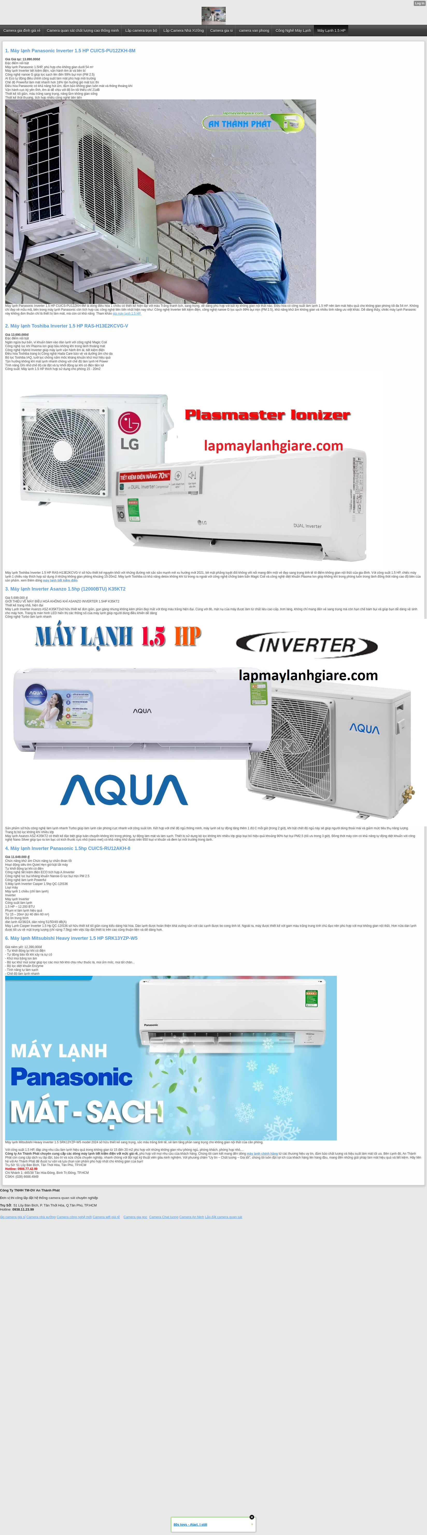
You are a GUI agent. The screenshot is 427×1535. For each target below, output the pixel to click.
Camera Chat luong (164, 1217)
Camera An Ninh (191, 1217)
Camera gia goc (135, 1217)
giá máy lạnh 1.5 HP (127, 313)
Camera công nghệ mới (74, 1217)
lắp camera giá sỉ (12, 1217)
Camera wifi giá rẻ (106, 1217)
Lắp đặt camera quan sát (223, 1217)
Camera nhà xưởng (41, 1217)
